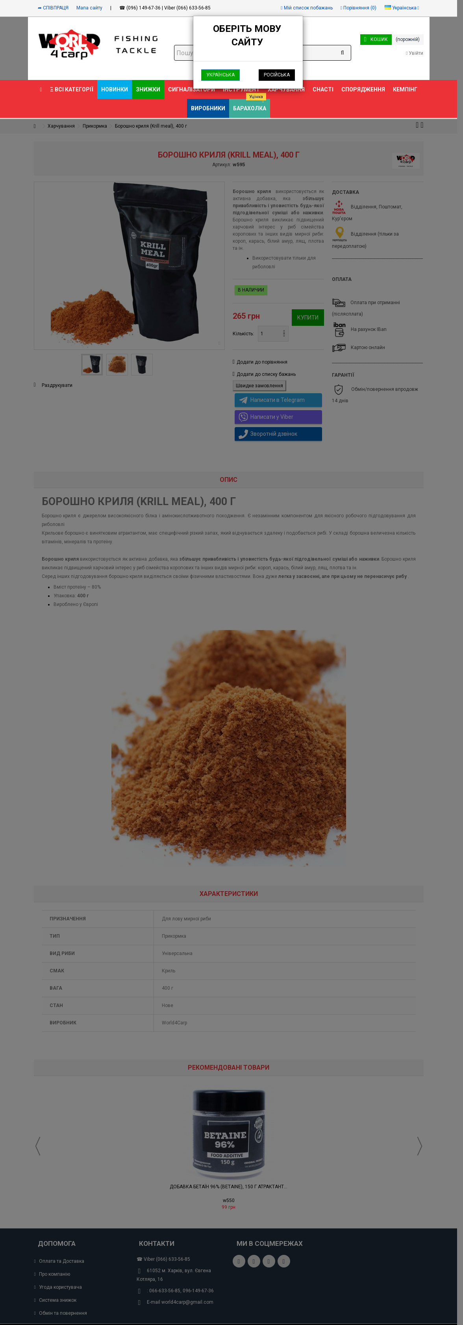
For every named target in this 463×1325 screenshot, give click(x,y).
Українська (220, 75)
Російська (277, 75)
